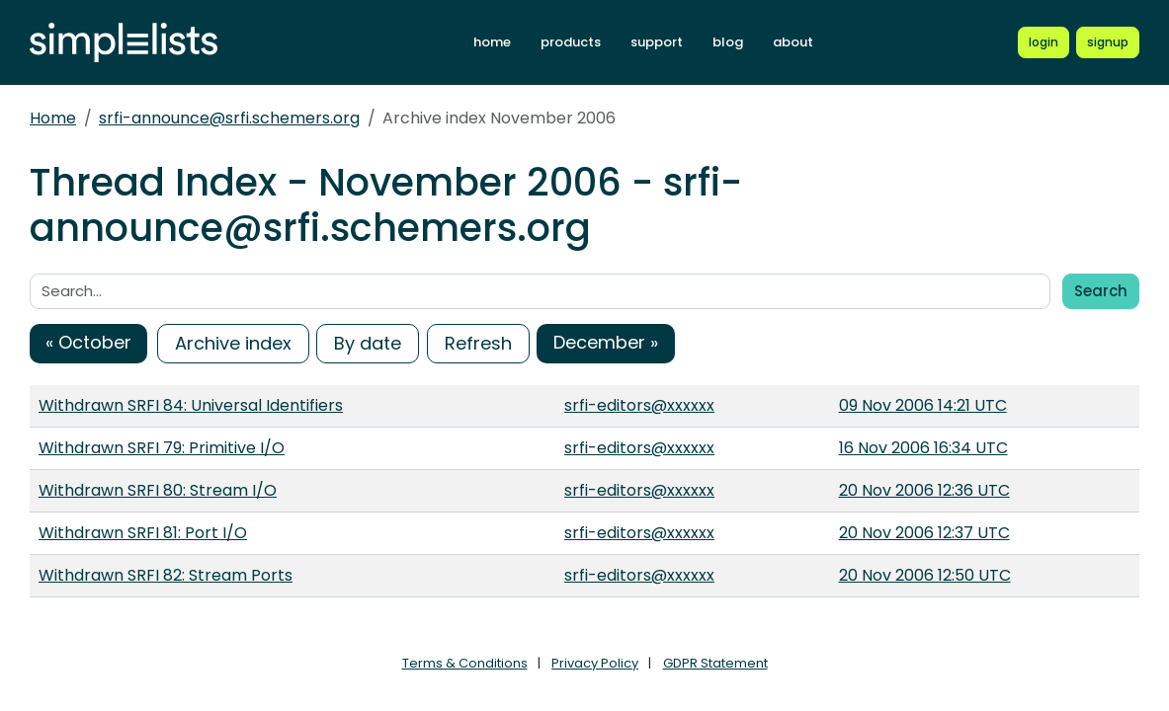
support (656, 42)
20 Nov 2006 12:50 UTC (925, 575)
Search (1100, 290)
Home (53, 118)
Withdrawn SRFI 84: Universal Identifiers (191, 405)
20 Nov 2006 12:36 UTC (924, 490)
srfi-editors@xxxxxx (639, 405)
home (492, 42)
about (793, 42)
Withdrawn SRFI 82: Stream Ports (165, 575)
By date (367, 343)
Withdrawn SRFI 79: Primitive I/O (162, 447)
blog (727, 42)
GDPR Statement (715, 663)
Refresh (478, 343)
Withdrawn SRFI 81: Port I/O (143, 532)
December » (605, 342)
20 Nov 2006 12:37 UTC (924, 532)
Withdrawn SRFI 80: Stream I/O (158, 490)
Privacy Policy (594, 663)
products (571, 42)
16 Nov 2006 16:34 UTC (923, 447)
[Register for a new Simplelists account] (1107, 42)
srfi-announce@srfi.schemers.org (229, 118)
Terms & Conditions (465, 663)
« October (88, 342)
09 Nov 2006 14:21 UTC (923, 405)
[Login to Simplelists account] (1043, 42)
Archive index (233, 343)
